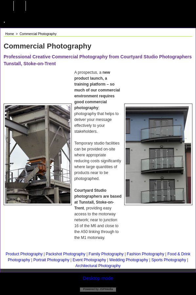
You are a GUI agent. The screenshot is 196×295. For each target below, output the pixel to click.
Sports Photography (168, 260)
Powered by (91, 289)
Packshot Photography (66, 254)
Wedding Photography (128, 260)
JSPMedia (106, 289)
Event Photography (89, 260)
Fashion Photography (146, 254)
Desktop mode (98, 278)
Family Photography (106, 254)
